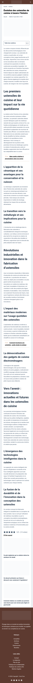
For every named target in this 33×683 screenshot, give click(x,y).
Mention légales (16, 669)
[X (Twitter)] (14, 680)
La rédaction (16, 660)
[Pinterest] (19, 680)
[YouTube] (21, 680)
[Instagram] (16, 680)
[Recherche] (30, 2)
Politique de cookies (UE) (16, 667)
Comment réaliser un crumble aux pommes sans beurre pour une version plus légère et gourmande (16, 603)
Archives (16, 641)
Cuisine (16, 643)
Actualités (16, 639)
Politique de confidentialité (16, 664)
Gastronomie (16, 645)
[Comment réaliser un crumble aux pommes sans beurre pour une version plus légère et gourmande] (16, 591)
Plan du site (16, 662)
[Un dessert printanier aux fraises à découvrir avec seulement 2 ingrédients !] (16, 568)
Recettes (16, 647)
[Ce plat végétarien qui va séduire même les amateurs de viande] (16, 545)
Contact (16, 658)
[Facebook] (11, 680)
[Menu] (2, 2)
